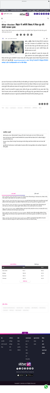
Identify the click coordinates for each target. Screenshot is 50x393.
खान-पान (27, 341)
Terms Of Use (24, 372)
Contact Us (31, 372)
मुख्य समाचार (36, 338)
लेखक (35, 341)
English (29, 11)
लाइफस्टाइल (28, 338)
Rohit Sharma (42, 308)
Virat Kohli (5, 310)
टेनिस (19, 344)
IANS (6, 38)
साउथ (10, 350)
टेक (42, 341)
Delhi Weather (35, 308)
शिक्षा (2, 347)
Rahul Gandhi (18, 310)
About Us (18, 372)
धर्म (26, 356)
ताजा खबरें (13, 194)
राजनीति (2, 341)
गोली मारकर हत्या (27, 108)
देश (3, 38)
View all (25, 281)
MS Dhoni (12, 310)
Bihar (7, 108)
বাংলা (41, 11)
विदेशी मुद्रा (37, 264)
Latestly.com (23, 383)
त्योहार (27, 353)
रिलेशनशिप (28, 359)
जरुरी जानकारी (4, 344)
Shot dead (20, 108)
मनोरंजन (11, 338)
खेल (18, 338)
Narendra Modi (20, 308)
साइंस (35, 344)
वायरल (43, 347)
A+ (47, 38)
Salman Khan (26, 310)
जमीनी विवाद (35, 108)
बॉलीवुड (10, 341)
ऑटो (43, 344)
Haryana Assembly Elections (9, 308)
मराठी (37, 11)
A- (44, 38)
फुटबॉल (19, 347)
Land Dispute (13, 108)
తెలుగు (46, 11)
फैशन (27, 347)
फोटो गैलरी (44, 350)
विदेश (43, 338)
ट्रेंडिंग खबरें (36, 194)
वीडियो (43, 353)
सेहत (26, 350)
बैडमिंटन (19, 350)
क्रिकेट (19, 341)
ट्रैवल (26, 344)
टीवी (10, 347)
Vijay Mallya (27, 308)
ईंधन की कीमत (13, 264)
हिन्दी (34, 11)
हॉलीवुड (10, 344)
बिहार (40, 108)
